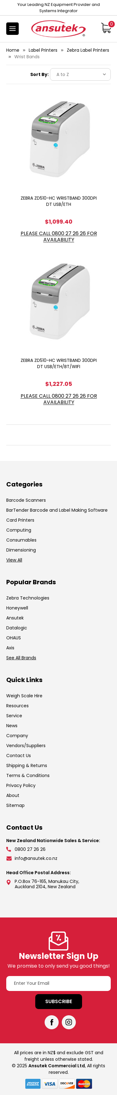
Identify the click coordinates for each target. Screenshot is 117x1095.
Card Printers (20, 520)
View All (14, 560)
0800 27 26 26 (30, 849)
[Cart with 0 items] (106, 27)
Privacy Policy (21, 785)
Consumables (21, 540)
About (12, 795)
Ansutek (15, 618)
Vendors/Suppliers (26, 745)
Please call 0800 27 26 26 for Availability (59, 236)
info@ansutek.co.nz (36, 858)
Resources (17, 706)
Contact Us (18, 755)
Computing (18, 530)
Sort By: (39, 74)
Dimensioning (21, 550)
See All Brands (21, 658)
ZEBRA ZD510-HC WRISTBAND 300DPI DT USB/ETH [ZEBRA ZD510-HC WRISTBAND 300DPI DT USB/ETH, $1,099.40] (59, 201)
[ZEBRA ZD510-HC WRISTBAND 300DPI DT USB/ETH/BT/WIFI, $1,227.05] (58, 302)
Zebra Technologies (27, 598)
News (11, 726)
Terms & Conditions (28, 775)
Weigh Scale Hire (24, 696)
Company (17, 735)
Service (14, 716)
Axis (10, 648)
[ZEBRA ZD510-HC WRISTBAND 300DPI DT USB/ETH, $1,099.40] (58, 139)
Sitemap (15, 805)
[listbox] (80, 74)
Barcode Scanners (26, 500)
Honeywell (17, 608)
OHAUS (13, 638)
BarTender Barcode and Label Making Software (57, 510)
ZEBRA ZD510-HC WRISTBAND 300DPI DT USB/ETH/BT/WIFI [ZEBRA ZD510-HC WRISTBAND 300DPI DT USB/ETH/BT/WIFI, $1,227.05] (59, 363)
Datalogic (16, 628)
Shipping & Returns (26, 765)
